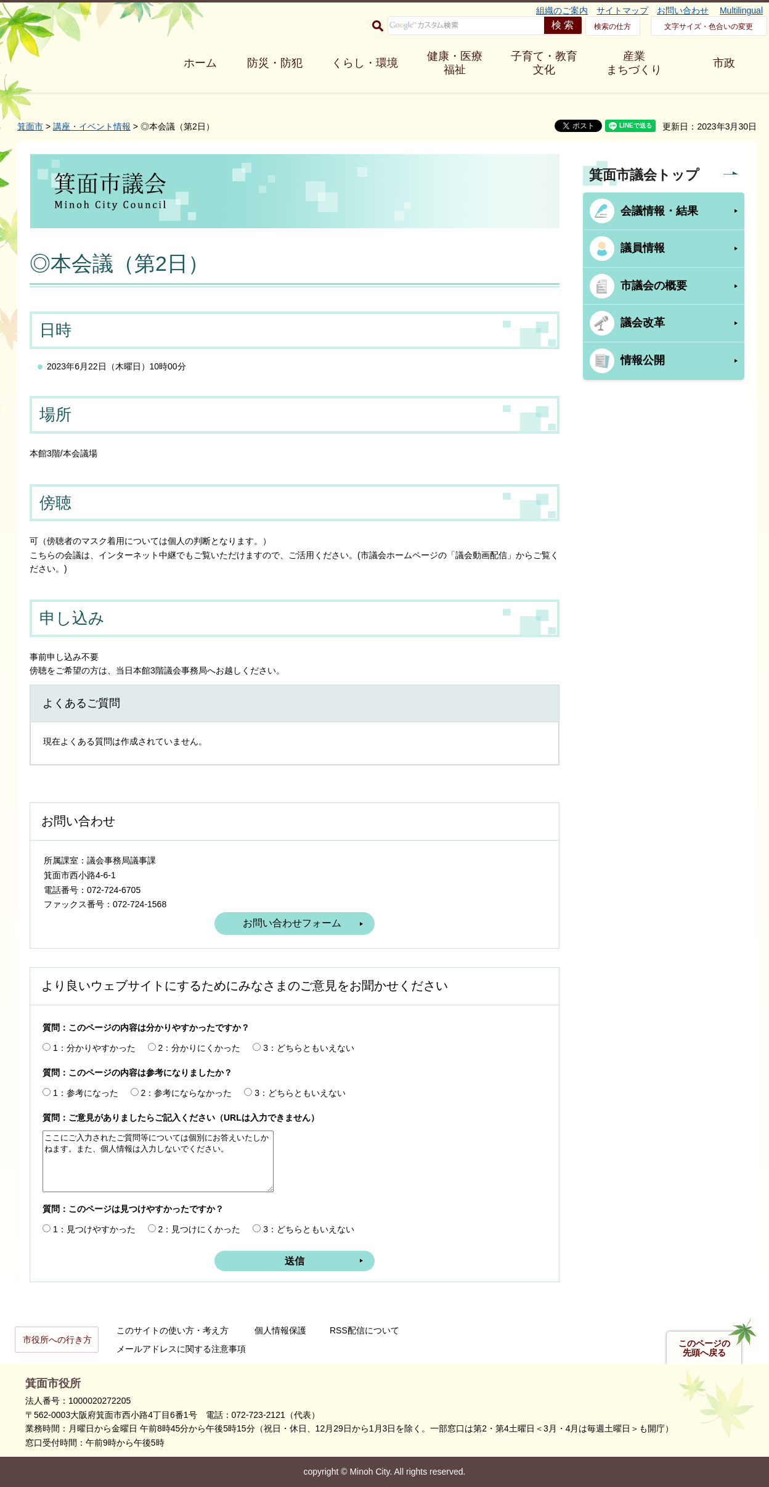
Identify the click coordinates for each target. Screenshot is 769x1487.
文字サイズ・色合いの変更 (708, 26)
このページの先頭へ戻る (704, 1348)
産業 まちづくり (634, 63)
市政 (724, 63)
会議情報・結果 (659, 211)
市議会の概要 (653, 285)
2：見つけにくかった (199, 1229)
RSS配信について (364, 1330)
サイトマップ (622, 10)
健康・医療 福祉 (454, 63)
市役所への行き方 (57, 1340)
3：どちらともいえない (308, 1048)
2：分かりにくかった (199, 1048)
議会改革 (642, 322)
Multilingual (741, 10)
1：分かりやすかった (94, 1048)
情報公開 (642, 360)
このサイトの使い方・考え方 (172, 1330)
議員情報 (642, 248)
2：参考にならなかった (186, 1093)
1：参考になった (85, 1093)
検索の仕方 (612, 26)
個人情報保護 (280, 1330)
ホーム (200, 63)
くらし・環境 (365, 63)
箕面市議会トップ (644, 175)
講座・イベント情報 (92, 126)
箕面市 (30, 126)
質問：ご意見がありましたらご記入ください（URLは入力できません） (181, 1117)
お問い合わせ (683, 10)
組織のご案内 (562, 10)
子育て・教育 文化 (544, 63)
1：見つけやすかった (94, 1229)
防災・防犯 (275, 63)
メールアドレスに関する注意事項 (181, 1349)
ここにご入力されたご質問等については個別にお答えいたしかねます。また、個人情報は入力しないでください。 (158, 1161)
